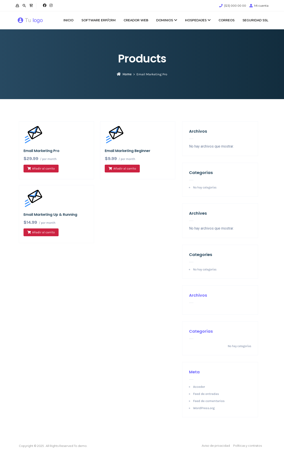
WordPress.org (204, 408)
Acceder (199, 387)
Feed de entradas (206, 394)
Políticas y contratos (247, 445)
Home (124, 74)
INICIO (68, 20)
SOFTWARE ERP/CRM (98, 20)
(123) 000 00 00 (235, 5)
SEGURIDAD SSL (255, 20)
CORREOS (227, 20)
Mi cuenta (261, 5)
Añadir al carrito (43, 168)
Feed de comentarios (209, 401)
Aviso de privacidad (216, 445)
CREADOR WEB (136, 20)
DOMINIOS (166, 20)
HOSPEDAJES (198, 20)
